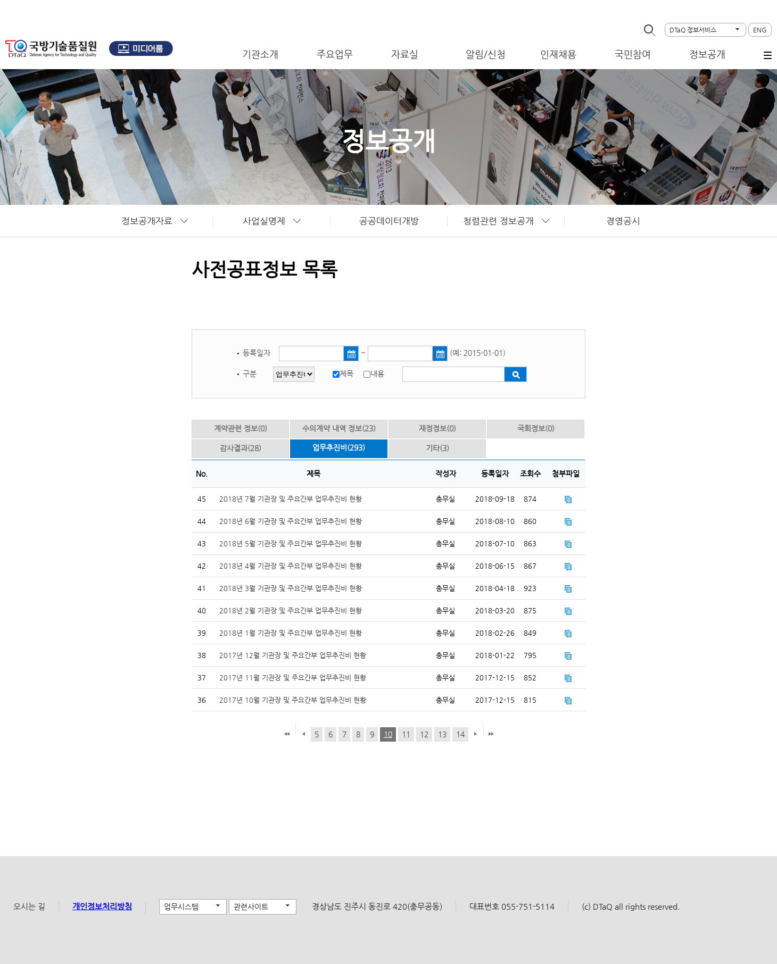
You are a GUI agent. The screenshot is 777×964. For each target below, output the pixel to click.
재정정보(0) (437, 428)
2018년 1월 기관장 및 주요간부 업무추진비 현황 (290, 633)
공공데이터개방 (389, 220)
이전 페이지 (303, 735)
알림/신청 (486, 54)
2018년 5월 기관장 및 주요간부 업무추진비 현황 (290, 543)
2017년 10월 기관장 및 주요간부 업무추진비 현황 (292, 700)
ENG (760, 30)
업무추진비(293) (338, 447)
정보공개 (707, 54)
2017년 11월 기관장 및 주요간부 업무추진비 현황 (292, 678)
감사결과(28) (240, 448)
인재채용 (558, 54)
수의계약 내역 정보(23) (339, 428)
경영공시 (623, 220)
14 (460, 734)
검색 (515, 374)
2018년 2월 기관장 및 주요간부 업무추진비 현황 (290, 610)
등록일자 (257, 352)
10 (388, 734)
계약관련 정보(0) (240, 428)
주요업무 (335, 54)
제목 (346, 373)
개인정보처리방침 (102, 906)
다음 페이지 (473, 735)
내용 (377, 373)
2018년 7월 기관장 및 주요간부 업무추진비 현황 (290, 499)
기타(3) (437, 448)
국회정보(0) (536, 428)
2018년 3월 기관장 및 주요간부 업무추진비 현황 (290, 588)
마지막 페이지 (490, 735)
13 (442, 734)
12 (424, 734)
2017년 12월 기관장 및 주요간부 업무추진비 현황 (292, 655)
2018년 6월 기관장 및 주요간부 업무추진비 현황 (290, 521)
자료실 (404, 54)
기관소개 (260, 54)
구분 (250, 373)
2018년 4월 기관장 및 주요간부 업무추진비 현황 (290, 566)
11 (406, 734)
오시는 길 (29, 906)
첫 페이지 (287, 735)
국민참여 (633, 54)
